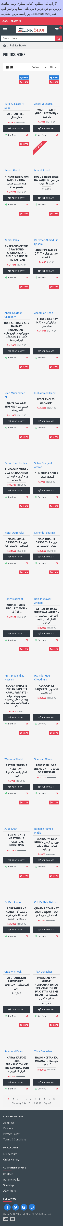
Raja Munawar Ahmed (42, 600)
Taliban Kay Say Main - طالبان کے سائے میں (46, 322)
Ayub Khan (10, 828)
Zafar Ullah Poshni (15, 463)
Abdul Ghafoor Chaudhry (13, 314)
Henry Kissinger (13, 598)
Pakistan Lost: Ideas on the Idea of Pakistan (46, 769)
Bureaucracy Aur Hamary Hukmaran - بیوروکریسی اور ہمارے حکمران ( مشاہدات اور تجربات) (16, 331)
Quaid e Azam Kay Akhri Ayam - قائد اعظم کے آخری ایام (46, 912)
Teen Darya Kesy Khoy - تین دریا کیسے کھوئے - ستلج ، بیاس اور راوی (46, 844)
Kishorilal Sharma (44, 532)
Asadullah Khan (43, 312)
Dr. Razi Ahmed (13, 902)
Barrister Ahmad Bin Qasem (46, 242)
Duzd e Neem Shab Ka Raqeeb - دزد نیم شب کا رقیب (46, 180)
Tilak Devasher (43, 971)
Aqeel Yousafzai (43, 103)
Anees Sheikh (12, 170)
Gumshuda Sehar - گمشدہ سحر (46, 475)
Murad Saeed (42, 170)
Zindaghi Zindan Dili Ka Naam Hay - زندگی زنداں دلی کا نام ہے (16, 474)
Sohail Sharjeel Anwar (43, 465)
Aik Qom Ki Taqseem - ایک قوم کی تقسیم (46, 689)
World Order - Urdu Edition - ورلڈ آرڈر (16, 608)
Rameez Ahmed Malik (43, 830)
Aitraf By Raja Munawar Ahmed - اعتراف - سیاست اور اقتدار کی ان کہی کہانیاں (46, 615)
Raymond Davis (13, 1051)
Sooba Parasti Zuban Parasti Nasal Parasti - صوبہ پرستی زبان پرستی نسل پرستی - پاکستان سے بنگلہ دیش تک (16, 696)
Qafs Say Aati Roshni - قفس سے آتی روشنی (16, 406)
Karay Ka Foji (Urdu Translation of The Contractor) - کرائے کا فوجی (16, 1064)
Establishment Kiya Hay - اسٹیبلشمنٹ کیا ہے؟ (16, 770)
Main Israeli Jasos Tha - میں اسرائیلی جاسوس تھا (16, 542)
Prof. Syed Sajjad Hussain (14, 677)
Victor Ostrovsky (14, 532)
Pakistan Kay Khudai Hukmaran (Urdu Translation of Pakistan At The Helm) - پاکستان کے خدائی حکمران (46, 988)
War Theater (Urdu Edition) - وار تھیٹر (46, 113)
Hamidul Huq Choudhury (42, 677)
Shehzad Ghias (43, 759)
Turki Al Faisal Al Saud (14, 105)
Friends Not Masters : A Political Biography (16, 840)
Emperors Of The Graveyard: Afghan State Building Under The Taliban (16, 253)
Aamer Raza (11, 240)
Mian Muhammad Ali (14, 395)
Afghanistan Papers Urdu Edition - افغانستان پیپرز (16, 983)
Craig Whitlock (13, 971)
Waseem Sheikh (13, 759)
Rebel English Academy (46, 401)
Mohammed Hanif (45, 393)
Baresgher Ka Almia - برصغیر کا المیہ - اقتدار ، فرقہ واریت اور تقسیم (16, 913)
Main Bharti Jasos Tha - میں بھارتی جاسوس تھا (46, 542)
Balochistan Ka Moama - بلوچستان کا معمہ (46, 1061)
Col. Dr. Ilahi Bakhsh (46, 902)
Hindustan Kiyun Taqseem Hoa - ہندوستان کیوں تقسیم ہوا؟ (17, 181)
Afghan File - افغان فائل (16, 115)
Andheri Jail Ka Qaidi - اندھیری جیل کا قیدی (46, 253)
